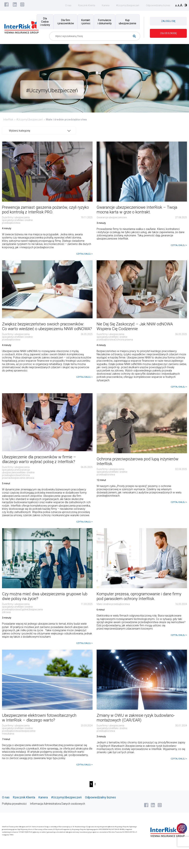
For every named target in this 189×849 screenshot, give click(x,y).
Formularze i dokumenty (104, 22)
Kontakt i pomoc (85, 22)
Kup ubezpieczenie (127, 22)
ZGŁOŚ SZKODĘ (168, 33)
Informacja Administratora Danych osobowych (57, 803)
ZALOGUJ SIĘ (168, 21)
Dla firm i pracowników (65, 22)
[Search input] (93, 36)
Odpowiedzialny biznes (158, 5)
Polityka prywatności (14, 803)
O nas (68, 5)
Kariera (105, 5)
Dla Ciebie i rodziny (45, 21)
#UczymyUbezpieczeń (127, 5)
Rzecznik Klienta (86, 5)
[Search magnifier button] (135, 36)
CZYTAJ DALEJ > (84, 254)
